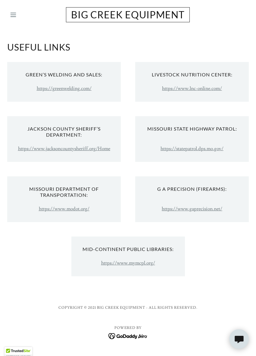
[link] (127, 17)
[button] (25, 15)
